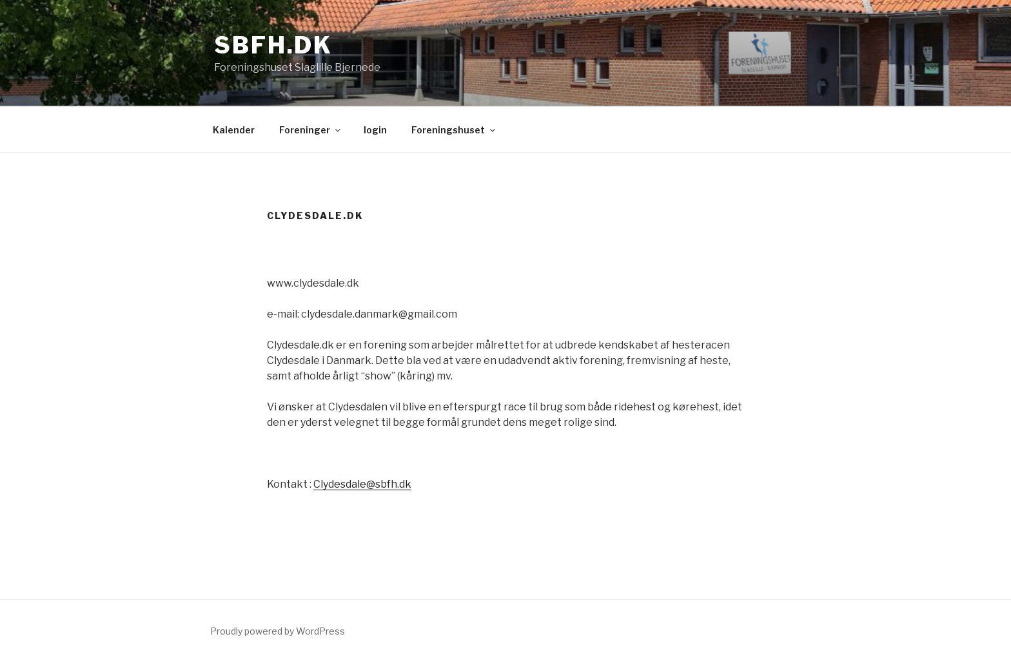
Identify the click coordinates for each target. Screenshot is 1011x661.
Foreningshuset (454, 129)
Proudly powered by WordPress (277, 631)
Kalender (234, 129)
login (375, 129)
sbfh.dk (273, 45)
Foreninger (310, 129)
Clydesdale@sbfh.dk (362, 484)
